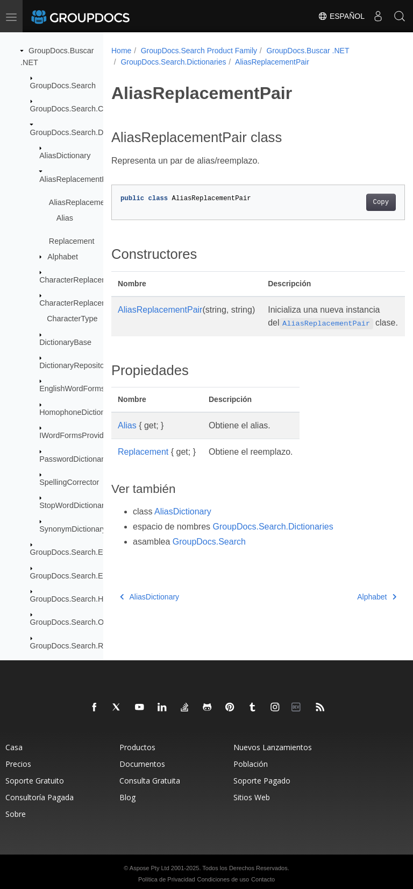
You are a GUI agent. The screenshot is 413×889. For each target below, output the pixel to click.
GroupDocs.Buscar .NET (307, 50)
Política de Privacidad (166, 879)
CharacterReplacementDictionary (96, 280)
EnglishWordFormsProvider (86, 388)
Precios (18, 764)
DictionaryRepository (75, 365)
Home (121, 50)
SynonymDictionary (72, 529)
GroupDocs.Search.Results (77, 645)
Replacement (72, 241)
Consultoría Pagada (39, 797)
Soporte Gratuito (34, 780)
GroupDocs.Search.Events (76, 552)
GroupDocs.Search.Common (80, 108)
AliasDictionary (64, 155)
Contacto (263, 879)
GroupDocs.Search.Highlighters (84, 599)
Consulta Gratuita (149, 780)
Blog (127, 797)
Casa (14, 747)
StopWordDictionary (73, 505)
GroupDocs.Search (63, 85)
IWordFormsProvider (74, 435)
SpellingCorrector (69, 482)
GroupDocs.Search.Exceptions (83, 576)
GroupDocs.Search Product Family (199, 50)
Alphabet (62, 256)
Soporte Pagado (261, 780)
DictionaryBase (65, 342)
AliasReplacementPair (77, 179)
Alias (64, 218)
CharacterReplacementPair (86, 303)
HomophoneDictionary (77, 412)
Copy (360, 202)
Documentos (142, 764)
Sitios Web (251, 797)
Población (250, 764)
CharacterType (72, 318)
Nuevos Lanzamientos (272, 747)
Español (341, 16)
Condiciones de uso (223, 879)
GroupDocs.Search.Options (77, 622)
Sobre (15, 814)
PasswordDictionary (73, 459)
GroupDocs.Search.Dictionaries (84, 132)
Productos (137, 747)
